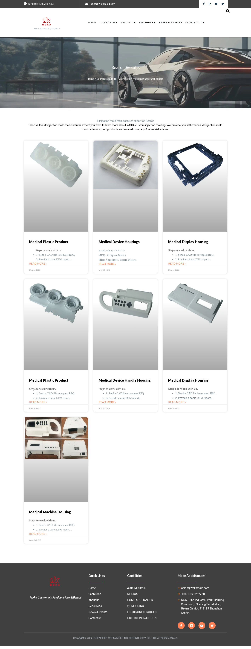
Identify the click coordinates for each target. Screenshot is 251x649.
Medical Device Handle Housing (125, 381)
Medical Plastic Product (48, 242)
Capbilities (109, 22)
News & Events (170, 22)
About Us (128, 22)
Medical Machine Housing (50, 514)
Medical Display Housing (188, 242)
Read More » (38, 264)
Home (93, 22)
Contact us (194, 22)
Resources (147, 22)
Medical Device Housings (119, 242)
